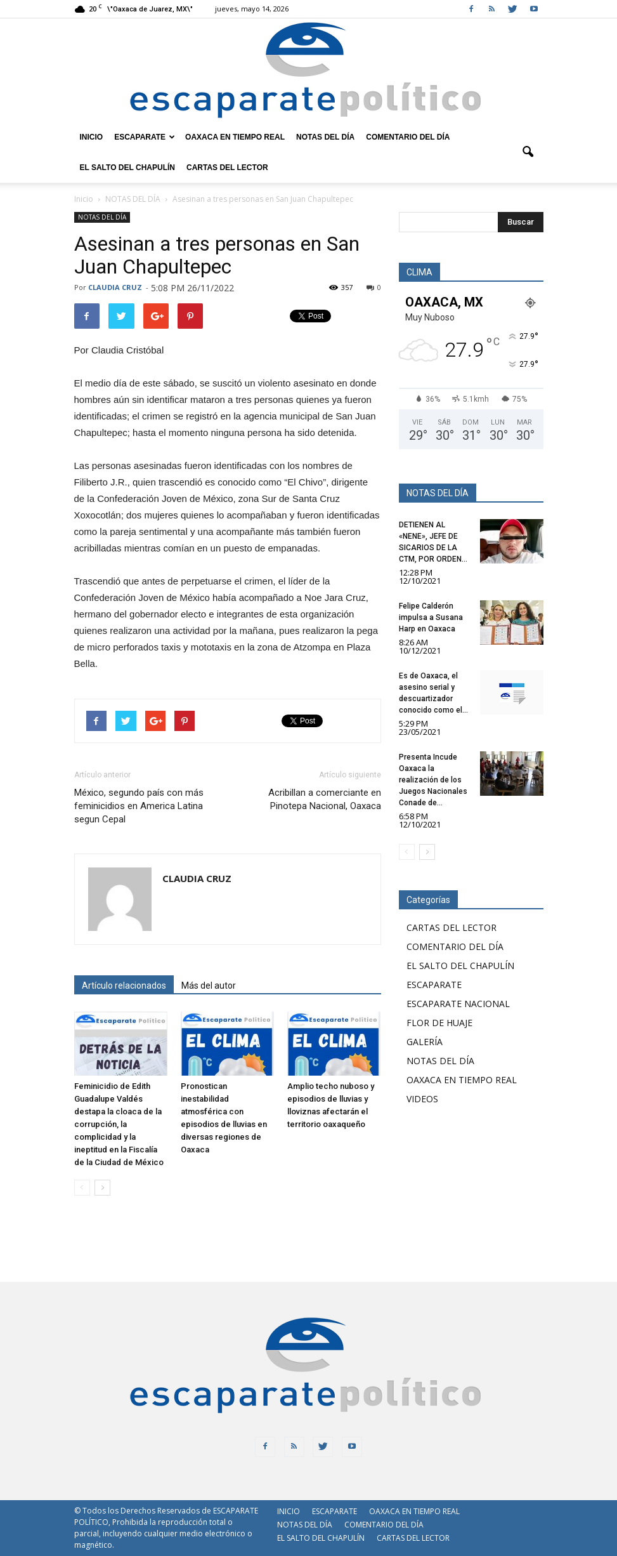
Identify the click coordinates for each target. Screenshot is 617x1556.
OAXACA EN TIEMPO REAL (235, 137)
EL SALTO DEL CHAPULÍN (127, 167)
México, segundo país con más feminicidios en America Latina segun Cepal (139, 806)
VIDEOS (422, 1099)
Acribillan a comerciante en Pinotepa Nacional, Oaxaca (324, 799)
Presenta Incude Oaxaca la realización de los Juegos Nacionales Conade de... (433, 780)
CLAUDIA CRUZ (115, 287)
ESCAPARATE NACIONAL (458, 1004)
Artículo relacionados (124, 985)
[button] (528, 152)
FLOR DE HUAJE (439, 1023)
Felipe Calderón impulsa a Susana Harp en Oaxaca (431, 617)
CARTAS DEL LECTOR (227, 167)
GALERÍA (424, 1042)
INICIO (91, 137)
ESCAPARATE (144, 137)
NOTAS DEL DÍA (325, 137)
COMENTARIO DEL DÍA (408, 137)
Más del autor (208, 985)
